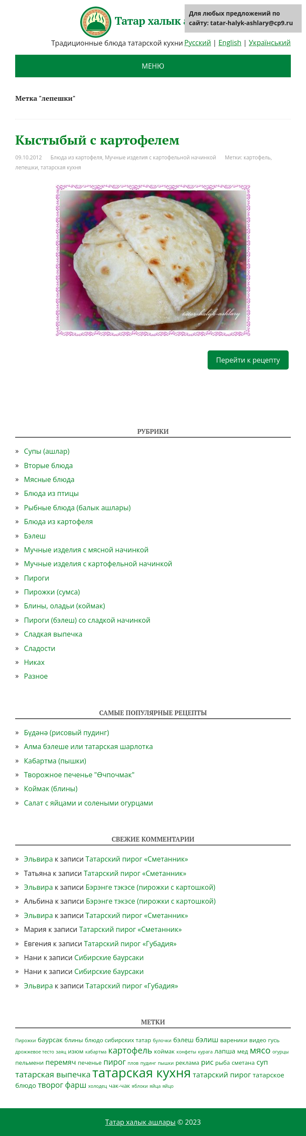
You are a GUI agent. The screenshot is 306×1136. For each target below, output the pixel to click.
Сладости (39, 648)
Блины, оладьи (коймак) (64, 606)
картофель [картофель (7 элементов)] (130, 1050)
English (229, 42)
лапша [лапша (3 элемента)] (225, 1051)
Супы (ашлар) (46, 451)
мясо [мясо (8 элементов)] (260, 1050)
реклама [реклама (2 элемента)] (187, 1063)
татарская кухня (61, 167)
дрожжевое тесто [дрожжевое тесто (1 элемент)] (34, 1052)
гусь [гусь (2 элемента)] (274, 1040)
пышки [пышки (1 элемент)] (166, 1063)
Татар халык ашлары (153, 22)
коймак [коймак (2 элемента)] (164, 1051)
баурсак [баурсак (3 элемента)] (50, 1039)
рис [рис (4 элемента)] (207, 1062)
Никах (34, 662)
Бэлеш (35, 536)
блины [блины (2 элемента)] (74, 1040)
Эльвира (38, 859)
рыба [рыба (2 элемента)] (222, 1063)
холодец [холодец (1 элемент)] (97, 1086)
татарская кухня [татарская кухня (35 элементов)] (141, 1072)
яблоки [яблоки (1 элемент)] (140, 1086)
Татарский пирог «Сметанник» (136, 859)
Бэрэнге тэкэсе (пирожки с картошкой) (150, 887)
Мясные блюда (49, 479)
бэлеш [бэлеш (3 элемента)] (183, 1039)
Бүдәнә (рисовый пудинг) (66, 732)
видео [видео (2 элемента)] (257, 1040)
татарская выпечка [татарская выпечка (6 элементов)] (53, 1074)
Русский (197, 42)
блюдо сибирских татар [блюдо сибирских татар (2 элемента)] (118, 1040)
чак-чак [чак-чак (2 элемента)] (119, 1086)
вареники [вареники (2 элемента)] (233, 1040)
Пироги (36, 578)
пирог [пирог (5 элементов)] (115, 1062)
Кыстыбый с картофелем (97, 140)
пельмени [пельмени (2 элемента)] (29, 1063)
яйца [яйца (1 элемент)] (155, 1086)
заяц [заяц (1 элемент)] (61, 1052)
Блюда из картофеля (76, 157)
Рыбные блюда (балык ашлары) (77, 507)
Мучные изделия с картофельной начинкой (160, 157)
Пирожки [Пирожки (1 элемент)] (25, 1040)
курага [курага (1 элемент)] (205, 1052)
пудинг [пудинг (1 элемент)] (148, 1063)
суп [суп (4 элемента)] (262, 1062)
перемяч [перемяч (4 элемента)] (61, 1062)
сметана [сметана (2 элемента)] (242, 1063)
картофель (257, 157)
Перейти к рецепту (248, 360)
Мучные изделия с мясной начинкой (86, 550)
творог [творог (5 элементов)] (50, 1085)
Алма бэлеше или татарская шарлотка (88, 746)
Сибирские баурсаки (109, 957)
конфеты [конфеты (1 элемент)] (186, 1052)
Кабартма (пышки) (55, 761)
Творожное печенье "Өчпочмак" (79, 774)
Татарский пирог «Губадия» (130, 943)
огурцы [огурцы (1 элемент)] (280, 1052)
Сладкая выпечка (53, 634)
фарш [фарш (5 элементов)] (75, 1085)
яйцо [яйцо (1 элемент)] (168, 1086)
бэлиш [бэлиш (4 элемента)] (206, 1039)
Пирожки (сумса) (52, 592)
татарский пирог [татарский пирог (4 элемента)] (222, 1075)
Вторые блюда (48, 465)
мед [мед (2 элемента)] (242, 1051)
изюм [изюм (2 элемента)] (76, 1051)
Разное (36, 676)
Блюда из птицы (51, 493)
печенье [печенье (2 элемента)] (89, 1063)
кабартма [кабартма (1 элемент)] (96, 1052)
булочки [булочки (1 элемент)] (162, 1040)
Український (270, 42)
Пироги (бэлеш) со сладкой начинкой (87, 620)
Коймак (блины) (50, 788)
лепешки (26, 167)
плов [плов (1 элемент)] (132, 1063)
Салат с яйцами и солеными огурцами (88, 803)
